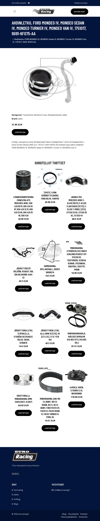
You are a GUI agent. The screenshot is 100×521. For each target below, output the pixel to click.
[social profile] (28, 3)
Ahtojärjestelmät (54, 115)
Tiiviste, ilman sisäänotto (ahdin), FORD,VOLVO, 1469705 (50, 195)
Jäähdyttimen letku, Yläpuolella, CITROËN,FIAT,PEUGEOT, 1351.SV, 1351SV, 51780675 (23, 336)
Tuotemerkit (28, 115)
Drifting (17, 499)
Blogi (16, 504)
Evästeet (83, 514)
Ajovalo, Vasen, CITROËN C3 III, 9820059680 (77, 390)
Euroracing (18, 490)
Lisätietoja (20, 132)
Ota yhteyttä (73, 514)
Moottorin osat (40, 115)
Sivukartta (83, 517)
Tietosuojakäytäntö (69, 517)
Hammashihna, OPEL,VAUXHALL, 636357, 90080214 (50, 269)
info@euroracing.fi (80, 3)
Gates (64, 115)
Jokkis (16, 494)
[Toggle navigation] (15, 11)
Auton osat (79, 11)
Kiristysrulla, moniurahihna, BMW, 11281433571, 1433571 (23, 398)
